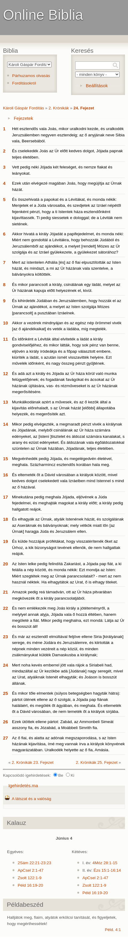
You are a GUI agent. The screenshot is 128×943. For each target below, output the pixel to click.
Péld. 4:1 (113, 929)
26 (5, 721)
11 (5, 339)
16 (5, 474)
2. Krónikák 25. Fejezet (97, 762)
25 (5, 693)
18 (5, 519)
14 (5, 424)
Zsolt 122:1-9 (29, 878)
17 (5, 497)
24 (5, 665)
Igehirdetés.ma (23, 785)
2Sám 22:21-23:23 (34, 863)
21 (5, 592)
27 (5, 737)
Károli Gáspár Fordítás (23, 108)
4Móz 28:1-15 (104, 863)
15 (5, 458)
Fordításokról (24, 83)
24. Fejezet (83, 108)
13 (5, 402)
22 (5, 608)
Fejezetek (23, 118)
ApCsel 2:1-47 (30, 870)
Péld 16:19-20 (30, 885)
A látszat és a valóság (31, 798)
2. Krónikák (59, 108)
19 (5, 541)
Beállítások (97, 85)
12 (5, 373)
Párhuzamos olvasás (31, 75)
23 (5, 636)
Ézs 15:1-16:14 (107, 870)
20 (5, 563)
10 (5, 322)
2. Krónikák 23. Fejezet (32, 762)
